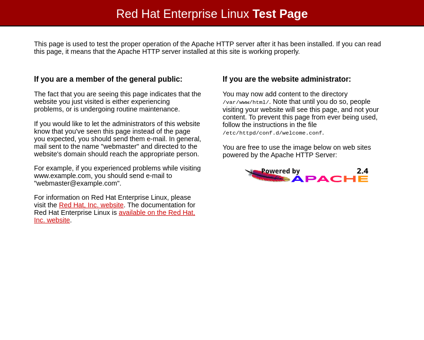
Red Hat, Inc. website (91, 205)
